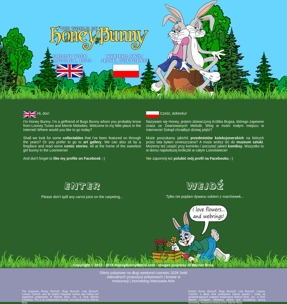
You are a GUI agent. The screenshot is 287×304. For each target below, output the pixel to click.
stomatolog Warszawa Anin (153, 281)
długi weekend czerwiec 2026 (155, 273)
